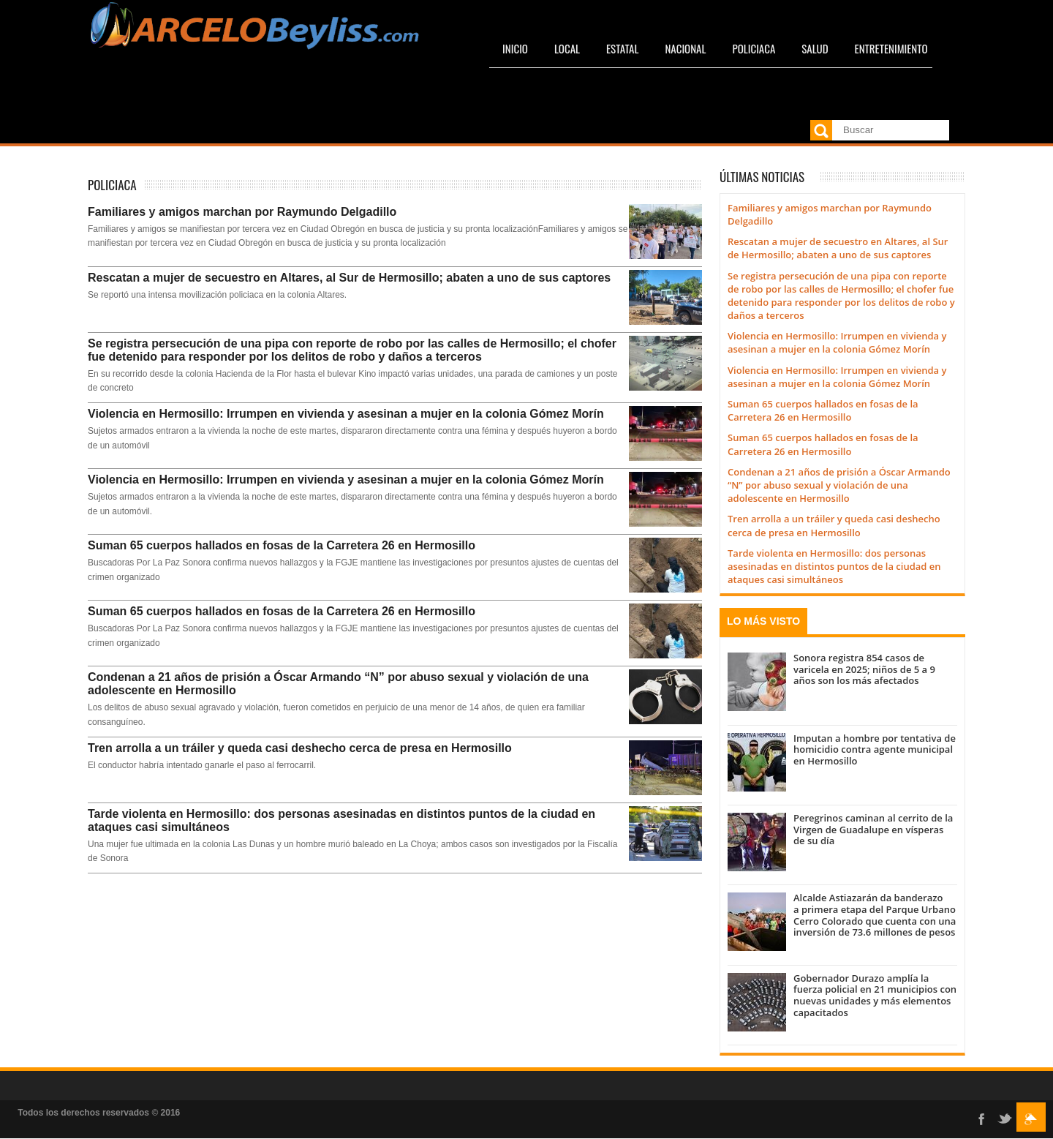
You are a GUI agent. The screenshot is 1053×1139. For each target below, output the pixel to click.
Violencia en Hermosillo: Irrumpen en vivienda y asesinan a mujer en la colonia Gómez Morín (346, 413)
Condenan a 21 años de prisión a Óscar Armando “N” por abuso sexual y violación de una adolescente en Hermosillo (338, 683)
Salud (814, 48)
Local (567, 48)
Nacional (685, 48)
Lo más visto (763, 621)
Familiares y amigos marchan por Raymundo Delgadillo (242, 212)
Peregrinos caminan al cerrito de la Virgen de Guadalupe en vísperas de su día (873, 829)
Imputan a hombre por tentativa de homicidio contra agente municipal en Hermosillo (874, 749)
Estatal (622, 48)
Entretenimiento (891, 48)
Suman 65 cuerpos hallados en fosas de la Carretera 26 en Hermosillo (281, 545)
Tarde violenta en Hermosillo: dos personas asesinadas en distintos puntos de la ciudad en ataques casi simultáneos (341, 820)
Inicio (515, 48)
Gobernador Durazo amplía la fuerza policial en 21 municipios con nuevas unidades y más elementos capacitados (874, 995)
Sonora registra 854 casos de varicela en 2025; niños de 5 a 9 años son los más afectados (864, 669)
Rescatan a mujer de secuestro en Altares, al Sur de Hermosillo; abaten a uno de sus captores (349, 277)
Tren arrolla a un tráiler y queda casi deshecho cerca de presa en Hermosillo (300, 748)
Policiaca (753, 48)
